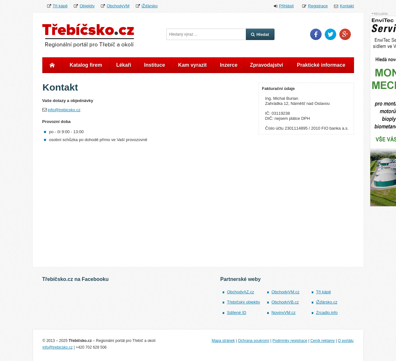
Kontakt (347, 5)
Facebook (316, 34)
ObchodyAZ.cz (240, 291)
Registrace (318, 5)
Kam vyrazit (192, 65)
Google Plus (345, 34)
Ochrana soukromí (253, 340)
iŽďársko (150, 5)
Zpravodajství (266, 65)
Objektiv (87, 5)
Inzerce (228, 65)
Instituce (154, 65)
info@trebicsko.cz (64, 109)
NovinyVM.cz (283, 312)
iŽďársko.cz (326, 302)
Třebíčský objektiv (243, 302)
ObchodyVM (118, 5)
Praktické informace (321, 65)
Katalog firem (86, 65)
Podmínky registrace (289, 340)
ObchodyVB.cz (285, 302)
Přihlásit (286, 5)
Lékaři (123, 65)
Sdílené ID (236, 312)
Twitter (330, 34)
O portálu (345, 340)
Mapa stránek (223, 340)
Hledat (260, 34)
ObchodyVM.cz (285, 291)
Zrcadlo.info (326, 312)
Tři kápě (60, 5)
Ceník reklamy (322, 340)
